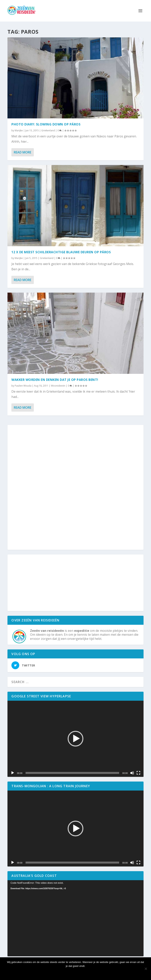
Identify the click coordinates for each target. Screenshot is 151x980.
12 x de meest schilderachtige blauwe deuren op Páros (61, 252)
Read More (22, 152)
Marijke (19, 130)
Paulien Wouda (23, 385)
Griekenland (48, 130)
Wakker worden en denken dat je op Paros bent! (54, 380)
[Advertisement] (75, 487)
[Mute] (132, 773)
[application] (75, 739)
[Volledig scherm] (138, 773)
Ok (75, 972)
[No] (145, 969)
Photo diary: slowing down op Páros (45, 124)
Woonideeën (58, 385)
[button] (75, 738)
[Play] (13, 773)
